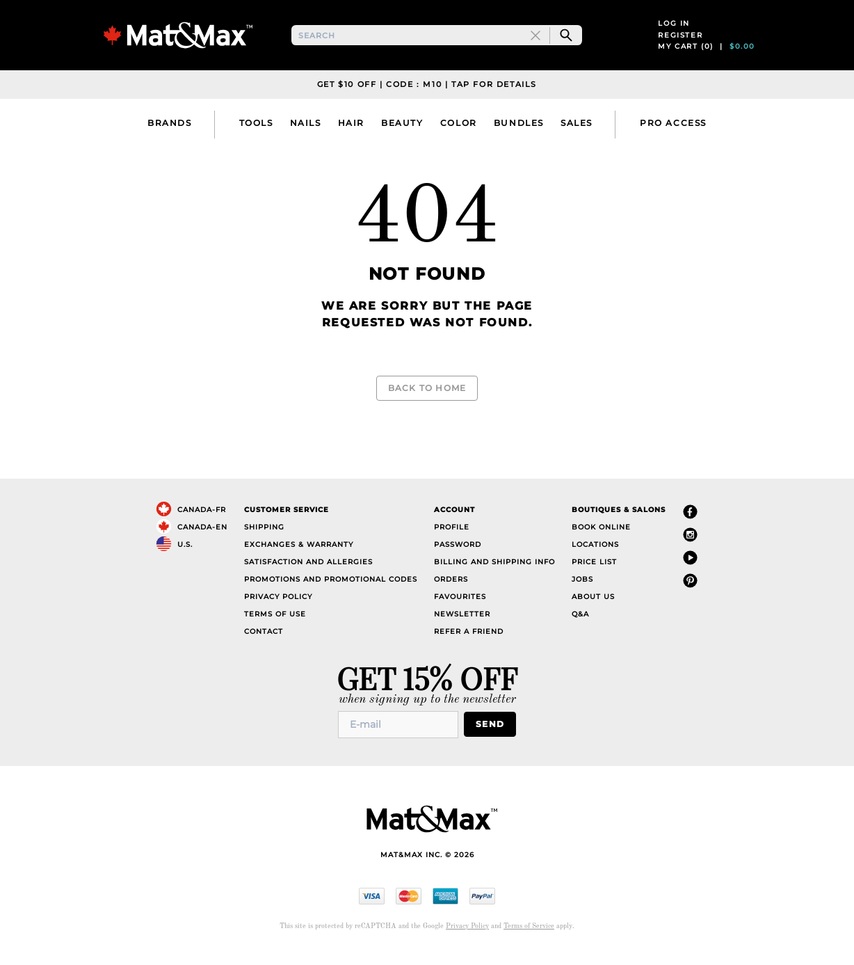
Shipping (264, 538)
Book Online (601, 538)
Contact (263, 642)
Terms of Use (275, 625)
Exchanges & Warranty (298, 555)
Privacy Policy (278, 607)
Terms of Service (528, 937)
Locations (595, 555)
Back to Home (427, 400)
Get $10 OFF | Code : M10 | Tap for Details (427, 97)
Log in (674, 30)
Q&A (580, 625)
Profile (451, 538)
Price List (594, 572)
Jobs (582, 590)
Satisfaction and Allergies (308, 572)
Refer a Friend (468, 642)
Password (457, 555)
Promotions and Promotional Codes (330, 590)
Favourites (460, 607)
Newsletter (462, 625)
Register (680, 41)
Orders (451, 590)
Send (492, 735)
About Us (593, 607)
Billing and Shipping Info (494, 572)
